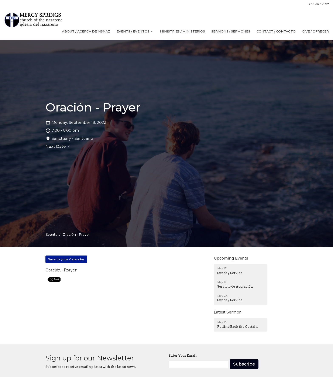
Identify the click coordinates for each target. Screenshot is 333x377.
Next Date (58, 146)
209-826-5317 (319, 4)
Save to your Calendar (66, 259)
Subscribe (244, 364)
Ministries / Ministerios (182, 31)
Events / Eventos (135, 31)
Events (51, 235)
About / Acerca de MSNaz (86, 31)
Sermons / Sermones (230, 31)
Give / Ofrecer (315, 31)
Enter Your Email (183, 355)
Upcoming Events (231, 258)
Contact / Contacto (276, 31)
